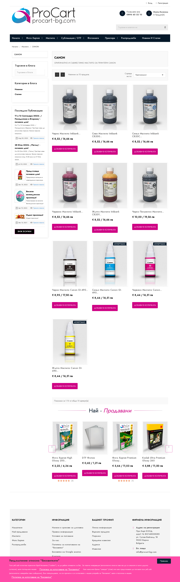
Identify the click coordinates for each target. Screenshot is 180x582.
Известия (96, 549)
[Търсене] (142, 27)
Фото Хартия (18, 540)
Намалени (17, 527)
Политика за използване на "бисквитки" (66, 546)
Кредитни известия (101, 540)
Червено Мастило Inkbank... (67, 211)
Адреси (96, 544)
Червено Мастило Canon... (147, 290)
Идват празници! (34, 215)
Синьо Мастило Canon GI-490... (107, 291)
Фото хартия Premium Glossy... (124, 459)
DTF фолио (88, 457)
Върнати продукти (101, 531)
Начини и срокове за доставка (67, 527)
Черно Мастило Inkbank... (66, 133)
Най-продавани (20, 531)
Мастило (16, 536)
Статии (18, 94)
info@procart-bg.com (146, 552)
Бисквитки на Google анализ (66, 551)
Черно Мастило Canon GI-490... (70, 290)
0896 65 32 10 (134, 14)
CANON (18, 54)
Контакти (56, 556)
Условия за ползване (62, 536)
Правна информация (62, 531)
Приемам (164, 561)
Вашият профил (103, 520)
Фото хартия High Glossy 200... (62, 459)
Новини (18, 89)
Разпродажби (19, 544)
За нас (55, 540)
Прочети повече (38, 138)
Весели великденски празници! (33, 194)
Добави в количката (65, 148)
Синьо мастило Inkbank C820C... (145, 135)
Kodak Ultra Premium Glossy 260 (153, 459)
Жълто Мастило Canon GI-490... (67, 369)
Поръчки (96, 536)
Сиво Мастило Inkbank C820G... (104, 135)
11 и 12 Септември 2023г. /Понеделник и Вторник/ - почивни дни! (28, 118)
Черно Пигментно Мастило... (148, 211)
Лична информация (102, 527)
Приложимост (149, 75)
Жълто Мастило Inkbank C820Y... (105, 213)
